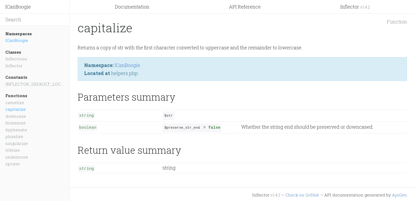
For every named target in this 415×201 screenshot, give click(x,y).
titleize (12, 150)
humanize (15, 122)
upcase (12, 163)
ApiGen (399, 193)
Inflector (355, 6)
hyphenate (16, 129)
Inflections (16, 58)
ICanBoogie (18, 6)
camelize (14, 102)
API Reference (245, 6)
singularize (16, 143)
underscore (16, 157)
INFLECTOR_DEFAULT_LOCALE (34, 84)
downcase (15, 116)
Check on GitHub (302, 193)
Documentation (132, 6)
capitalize (15, 109)
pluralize (14, 136)
